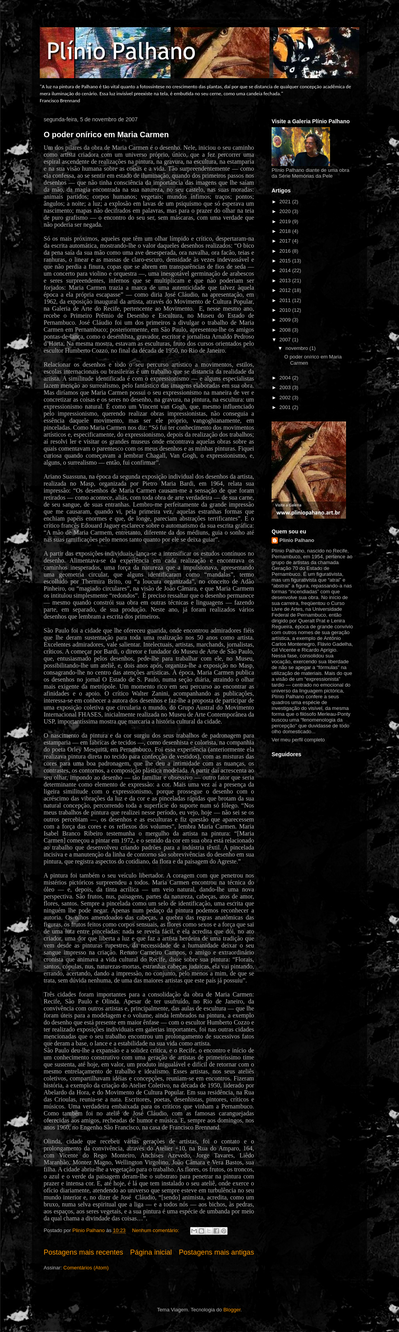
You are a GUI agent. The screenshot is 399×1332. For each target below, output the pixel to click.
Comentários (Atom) (86, 1268)
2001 (285, 407)
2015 (285, 261)
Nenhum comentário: (156, 1230)
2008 (285, 330)
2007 (285, 340)
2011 (285, 300)
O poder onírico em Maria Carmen (106, 134)
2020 (285, 211)
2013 (285, 280)
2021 (285, 202)
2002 (285, 397)
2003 (285, 387)
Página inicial (151, 1252)
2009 (285, 320)
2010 (285, 310)
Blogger (231, 1310)
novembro (297, 348)
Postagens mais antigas (216, 1252)
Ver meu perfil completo (298, 740)
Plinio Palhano (296, 540)
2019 (285, 221)
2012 (285, 290)
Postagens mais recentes (83, 1252)
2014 (285, 270)
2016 (285, 251)
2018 (285, 231)
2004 (285, 378)
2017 (285, 241)
